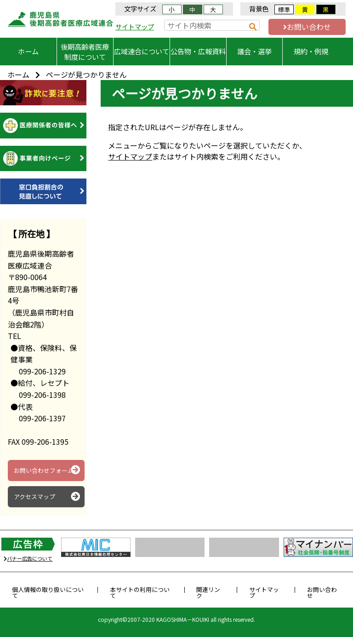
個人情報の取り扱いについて (48, 592)
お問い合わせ (307, 26)
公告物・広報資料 (198, 51)
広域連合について (141, 51)
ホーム (28, 51)
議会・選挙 (254, 51)
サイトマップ (134, 26)
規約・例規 (311, 51)
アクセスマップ (47, 496)
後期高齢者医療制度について (85, 51)
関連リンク (208, 592)
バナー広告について (28, 558)
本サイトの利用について (140, 592)
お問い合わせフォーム (47, 470)
